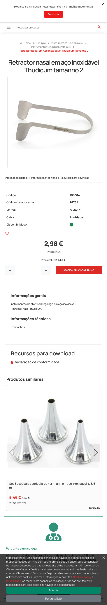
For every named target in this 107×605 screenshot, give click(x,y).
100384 (75, 195)
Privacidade (13, 581)
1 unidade (76, 217)
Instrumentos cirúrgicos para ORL (51, 46)
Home (25, 43)
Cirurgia (41, 43)
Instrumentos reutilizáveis (67, 43)
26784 (74, 202)
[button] (95, 453)
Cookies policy (82, 577)
